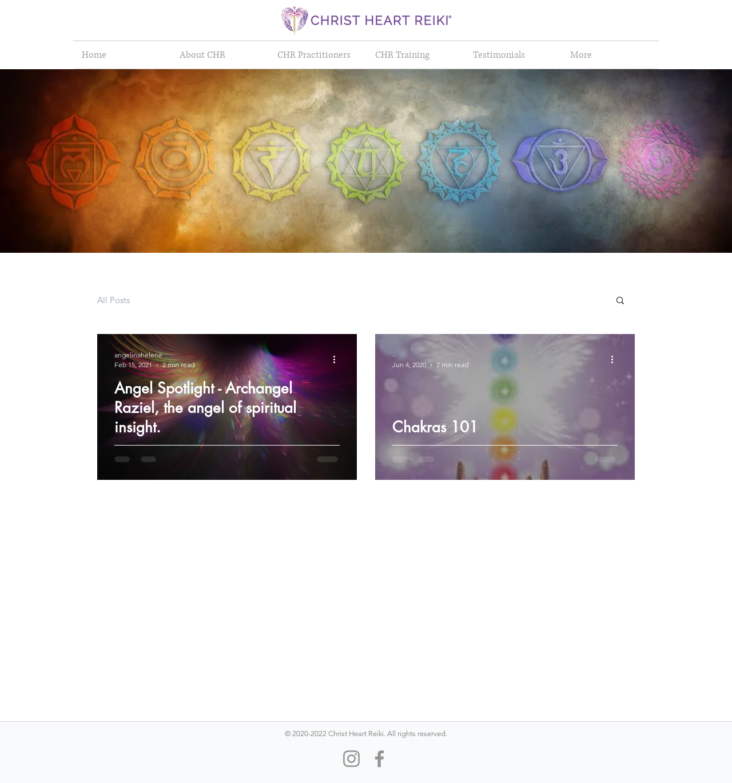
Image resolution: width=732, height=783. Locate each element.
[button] (620, 301)
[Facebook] (379, 759)
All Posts (113, 300)
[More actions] (338, 359)
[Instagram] (351, 759)
